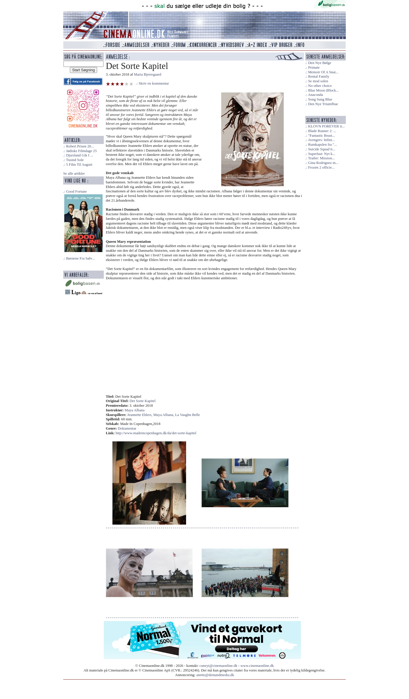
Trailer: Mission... (321, 158)
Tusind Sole (75, 160)
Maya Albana (135, 410)
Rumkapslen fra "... (322, 145)
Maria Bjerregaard (147, 74)
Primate (314, 67)
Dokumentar (127, 428)
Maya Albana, (164, 415)
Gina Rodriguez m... (323, 163)
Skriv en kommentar (154, 83)
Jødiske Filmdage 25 (81, 151)
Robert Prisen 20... (80, 146)
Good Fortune (76, 191)
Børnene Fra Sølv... (80, 258)
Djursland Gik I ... (79, 155)
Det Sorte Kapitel (143, 401)
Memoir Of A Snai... (323, 72)
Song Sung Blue (320, 99)
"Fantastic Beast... (321, 136)
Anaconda (315, 95)
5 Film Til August (79, 165)
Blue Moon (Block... (323, 90)
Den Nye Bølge (319, 63)
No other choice (320, 86)
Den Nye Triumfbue (323, 104)
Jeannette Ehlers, (140, 415)
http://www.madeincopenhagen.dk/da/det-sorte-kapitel (156, 433)
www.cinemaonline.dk (257, 666)
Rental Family (318, 76)
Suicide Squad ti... (321, 149)
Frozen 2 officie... (321, 167)
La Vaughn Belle (187, 415)
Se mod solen (318, 81)
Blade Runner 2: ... (322, 131)
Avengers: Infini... (321, 140)
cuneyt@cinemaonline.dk (218, 666)
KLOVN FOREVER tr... (326, 126)
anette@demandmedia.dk (215, 675)
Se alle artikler (74, 173)
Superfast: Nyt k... (321, 154)
